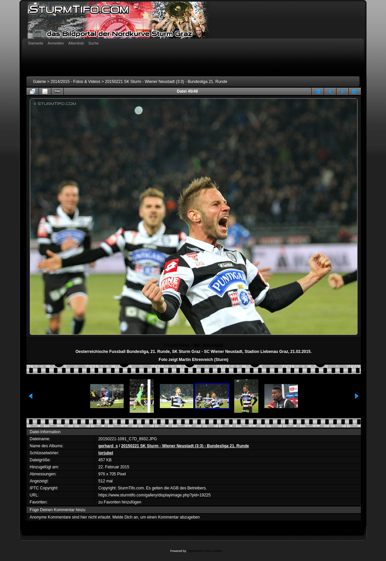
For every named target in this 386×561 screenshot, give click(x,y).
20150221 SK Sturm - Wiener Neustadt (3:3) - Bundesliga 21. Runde (166, 81)
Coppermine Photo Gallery (204, 551)
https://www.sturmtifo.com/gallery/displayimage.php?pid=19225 (155, 495)
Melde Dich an (125, 517)
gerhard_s (108, 446)
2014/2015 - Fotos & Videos (76, 81)
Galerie (39, 81)
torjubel (106, 453)
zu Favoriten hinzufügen (120, 502)
